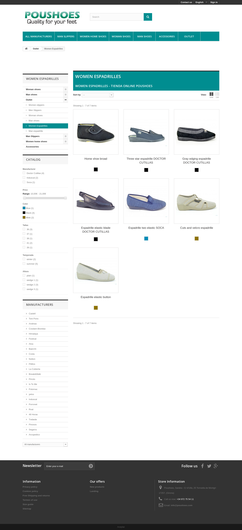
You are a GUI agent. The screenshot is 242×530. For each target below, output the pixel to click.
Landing (94, 491)
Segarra (32, 429)
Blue (30, 208)
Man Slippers (65, 36)
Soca (31, 182)
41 (29, 243)
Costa (31, 354)
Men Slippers (34, 110)
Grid (211, 95)
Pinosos (32, 424)
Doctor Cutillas (35, 173)
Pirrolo (31, 379)
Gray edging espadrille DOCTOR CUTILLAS (196, 160)
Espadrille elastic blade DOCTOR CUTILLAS (95, 229)
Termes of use (30, 500)
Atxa (30, 344)
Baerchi (32, 349)
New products (97, 487)
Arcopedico (34, 434)
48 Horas (33, 414)
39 (29, 247)
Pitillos (31, 364)
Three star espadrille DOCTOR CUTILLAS (146, 160)
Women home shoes (93, 36)
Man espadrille (35, 131)
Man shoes (144, 36)
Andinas (32, 323)
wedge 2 (32, 284)
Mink (30, 217)
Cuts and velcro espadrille (196, 227)
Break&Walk (34, 374)
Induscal (32, 177)
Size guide (28, 504)
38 (29, 238)
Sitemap (27, 508)
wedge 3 (32, 289)
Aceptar (121, 527)
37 (29, 234)
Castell (31, 313)
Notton (31, 359)
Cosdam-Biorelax (37, 328)
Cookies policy (30, 491)
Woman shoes (121, 36)
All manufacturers (38, 36)
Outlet (189, 36)
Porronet (32, 404)
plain (31, 275)
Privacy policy (30, 487)
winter (31, 259)
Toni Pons (33, 318)
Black (30, 213)
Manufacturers (39, 305)
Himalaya (33, 333)
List (217, 95)
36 (29, 229)
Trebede (32, 419)
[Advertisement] (121, 62)
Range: (26, 193)
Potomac (32, 389)
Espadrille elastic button (96, 297)
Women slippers (36, 105)
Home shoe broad (95, 158)
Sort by (77, 94)
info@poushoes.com (181, 505)
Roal (30, 409)
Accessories (167, 36)
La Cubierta (34, 369)
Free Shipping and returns (36, 495)
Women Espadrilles (37, 126)
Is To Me (32, 384)
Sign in (214, 2)
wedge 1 (32, 280)
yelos (31, 394)
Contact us (186, 2)
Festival (32, 339)
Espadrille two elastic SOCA (146, 227)
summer (32, 264)
